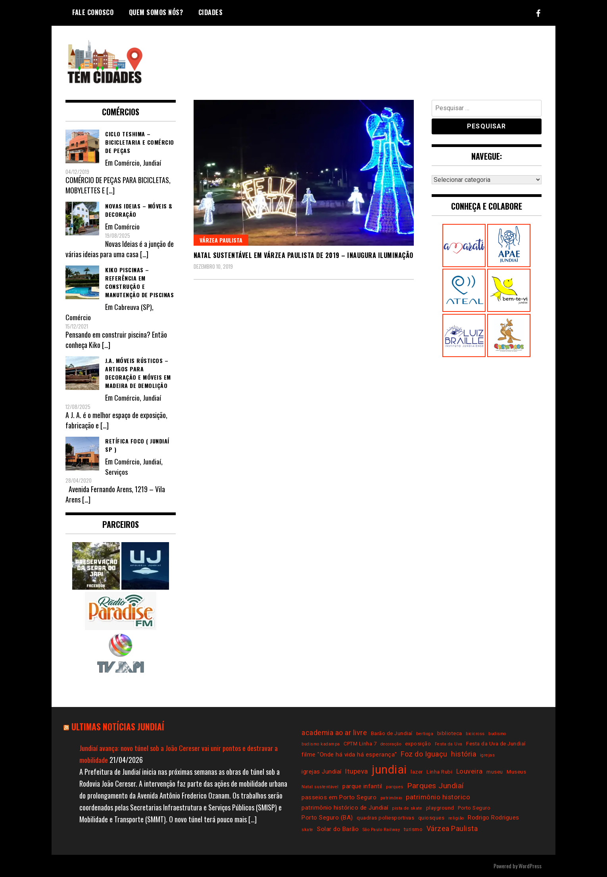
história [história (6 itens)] (463, 754)
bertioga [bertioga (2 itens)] (424, 733)
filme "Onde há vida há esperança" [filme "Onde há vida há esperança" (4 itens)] (349, 754)
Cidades (210, 12)
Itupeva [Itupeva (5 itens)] (356, 771)
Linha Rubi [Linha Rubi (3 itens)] (439, 772)
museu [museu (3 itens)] (494, 772)
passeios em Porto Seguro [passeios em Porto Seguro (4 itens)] (339, 797)
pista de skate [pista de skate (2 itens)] (407, 808)
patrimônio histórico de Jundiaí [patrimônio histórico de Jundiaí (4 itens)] (345, 807)
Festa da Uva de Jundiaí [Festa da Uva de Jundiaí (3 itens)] (496, 744)
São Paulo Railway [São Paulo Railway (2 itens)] (381, 829)
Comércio (127, 162)
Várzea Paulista (221, 240)
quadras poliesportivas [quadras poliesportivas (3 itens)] (385, 818)
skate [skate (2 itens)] (307, 829)
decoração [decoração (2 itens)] (390, 744)
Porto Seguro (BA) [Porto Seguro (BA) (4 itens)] (327, 817)
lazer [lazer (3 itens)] (417, 772)
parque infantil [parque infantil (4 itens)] (362, 786)
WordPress (530, 866)
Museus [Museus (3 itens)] (516, 772)
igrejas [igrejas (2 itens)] (487, 755)
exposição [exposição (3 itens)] (418, 744)
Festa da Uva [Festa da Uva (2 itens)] (449, 744)
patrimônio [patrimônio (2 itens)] (391, 798)
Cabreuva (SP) (133, 307)
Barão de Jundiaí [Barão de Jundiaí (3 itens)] (392, 733)
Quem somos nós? (156, 12)
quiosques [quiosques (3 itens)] (431, 818)
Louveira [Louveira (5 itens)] (469, 771)
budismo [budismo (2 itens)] (497, 733)
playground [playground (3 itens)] (440, 808)
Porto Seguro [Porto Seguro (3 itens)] (474, 808)
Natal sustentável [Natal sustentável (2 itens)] (320, 786)
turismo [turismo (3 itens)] (413, 829)
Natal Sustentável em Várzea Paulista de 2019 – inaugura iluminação (303, 255)
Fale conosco (92, 12)
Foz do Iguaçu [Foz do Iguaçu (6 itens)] (424, 754)
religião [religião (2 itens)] (456, 818)
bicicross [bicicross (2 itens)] (475, 733)
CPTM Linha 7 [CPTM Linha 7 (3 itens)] (360, 744)
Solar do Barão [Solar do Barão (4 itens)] (338, 829)
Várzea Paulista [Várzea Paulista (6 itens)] (452, 828)
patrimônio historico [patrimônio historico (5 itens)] (438, 797)
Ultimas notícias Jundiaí (118, 726)
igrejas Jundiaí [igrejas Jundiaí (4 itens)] (322, 771)
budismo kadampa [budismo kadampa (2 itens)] (321, 744)
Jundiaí (152, 162)
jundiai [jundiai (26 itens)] (389, 769)
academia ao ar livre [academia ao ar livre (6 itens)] (334, 732)
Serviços (116, 471)
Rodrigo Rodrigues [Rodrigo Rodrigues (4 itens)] (493, 817)
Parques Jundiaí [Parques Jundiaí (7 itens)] (435, 785)
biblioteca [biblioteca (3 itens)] (449, 733)
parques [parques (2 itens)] (394, 786)
